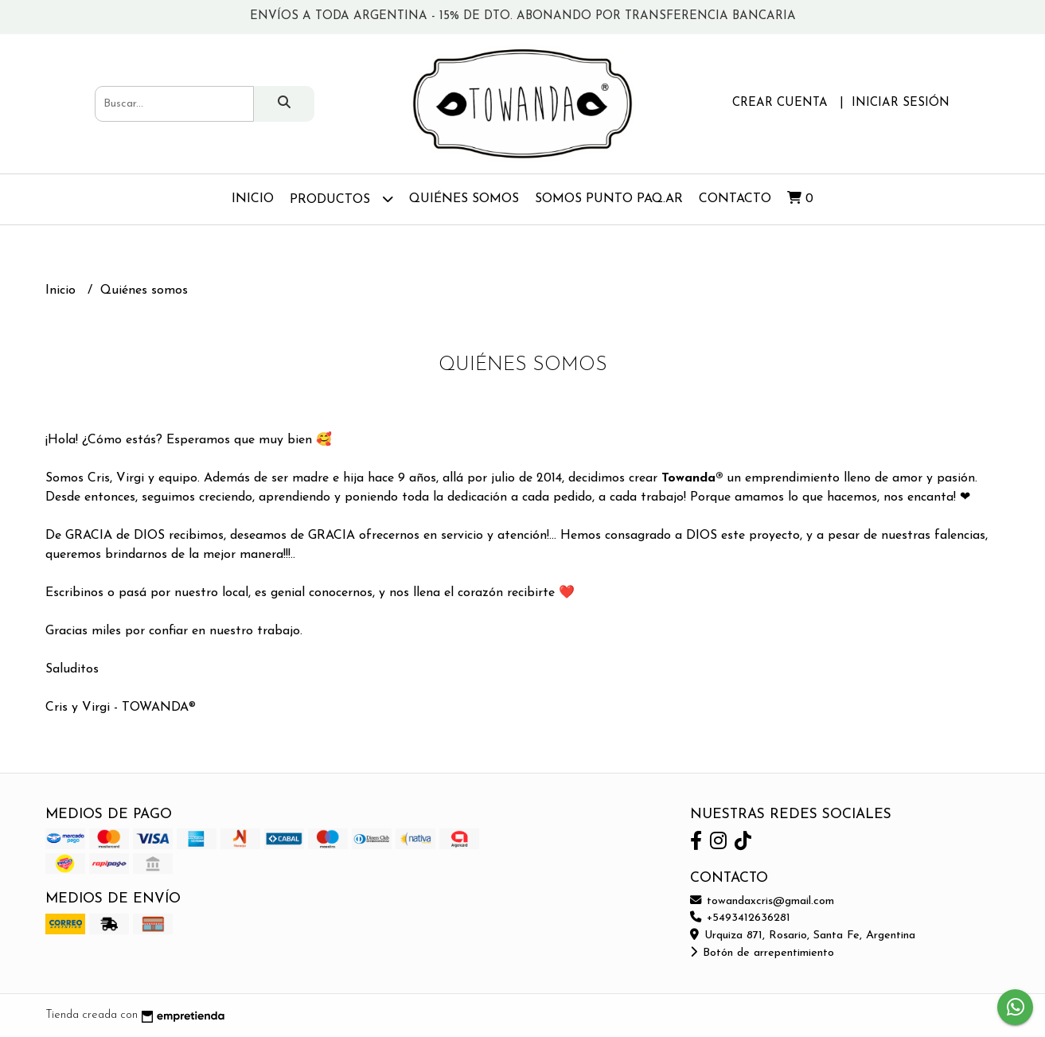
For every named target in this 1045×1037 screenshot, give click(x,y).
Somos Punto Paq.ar (609, 199)
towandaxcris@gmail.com (762, 901)
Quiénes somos (464, 199)
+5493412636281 (740, 918)
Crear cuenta (780, 103)
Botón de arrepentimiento (762, 953)
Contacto (735, 199)
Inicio (253, 199)
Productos (341, 198)
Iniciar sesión (900, 103)
